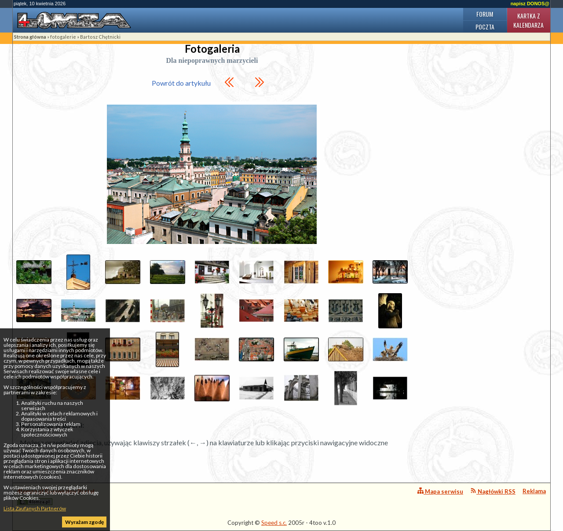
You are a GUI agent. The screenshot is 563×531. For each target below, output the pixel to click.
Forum (484, 13)
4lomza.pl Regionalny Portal (56, 496)
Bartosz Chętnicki (100, 37)
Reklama (534, 491)
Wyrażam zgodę (84, 522)
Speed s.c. (274, 522)
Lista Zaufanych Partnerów (35, 508)
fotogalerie (63, 37)
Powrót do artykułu (181, 83)
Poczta (484, 26)
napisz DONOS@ (530, 3)
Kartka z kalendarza (528, 20)
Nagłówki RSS (492, 491)
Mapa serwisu (440, 491)
